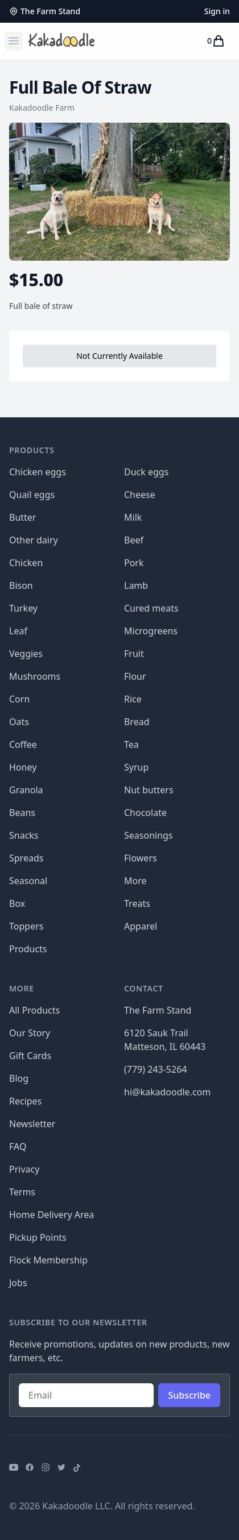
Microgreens (151, 631)
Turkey (23, 608)
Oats (19, 721)
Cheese (139, 494)
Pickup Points (38, 1237)
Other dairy (33, 540)
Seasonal (28, 880)
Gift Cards (30, 1055)
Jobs (18, 1283)
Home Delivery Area (51, 1214)
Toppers (26, 926)
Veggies (26, 653)
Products (28, 949)
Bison (21, 585)
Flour (135, 676)
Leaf (18, 631)
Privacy (24, 1169)
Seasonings (148, 835)
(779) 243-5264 (155, 1069)
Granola (26, 790)
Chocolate (145, 812)
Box (17, 903)
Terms (22, 1192)
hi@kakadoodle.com (167, 1092)
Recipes (25, 1101)
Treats (137, 903)
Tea (131, 744)
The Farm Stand (44, 11)
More (135, 880)
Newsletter (32, 1124)
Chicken (26, 562)
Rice (133, 699)
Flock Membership (48, 1260)
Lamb (136, 585)
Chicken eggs (37, 472)
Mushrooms (34, 676)
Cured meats (151, 608)
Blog (18, 1078)
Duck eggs (146, 472)
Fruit (134, 653)
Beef (133, 540)
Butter (22, 517)
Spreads (26, 858)
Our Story (29, 1033)
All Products (34, 1010)
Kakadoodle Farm (42, 107)
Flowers (140, 858)
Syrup (136, 767)
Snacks (24, 835)
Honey (22, 767)
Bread (137, 721)
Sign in (217, 11)
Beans (22, 812)
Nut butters (149, 790)
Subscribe (189, 1395)
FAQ (17, 1146)
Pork (134, 562)
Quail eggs (32, 494)
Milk (133, 517)
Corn (19, 699)
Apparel (140, 926)
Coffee (23, 744)
